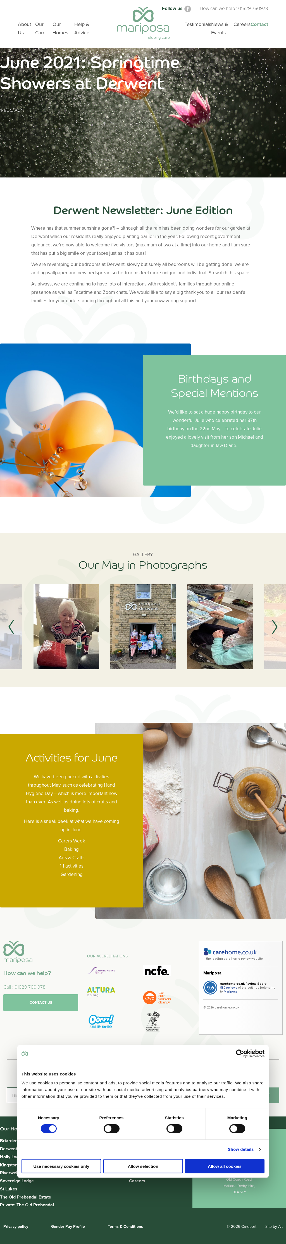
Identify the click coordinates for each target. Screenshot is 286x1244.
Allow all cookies (225, 1166)
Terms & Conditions (125, 1226)
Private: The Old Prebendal (27, 1205)
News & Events (219, 28)
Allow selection (143, 1166)
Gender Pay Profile (68, 1226)
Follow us (177, 8)
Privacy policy (15, 1226)
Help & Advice (81, 28)
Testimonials (198, 24)
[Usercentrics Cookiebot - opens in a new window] (240, 1054)
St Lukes (8, 1189)
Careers (137, 1181)
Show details (241, 1149)
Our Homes (60, 28)
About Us (24, 28)
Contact (259, 24)
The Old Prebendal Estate (25, 1197)
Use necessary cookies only (61, 1166)
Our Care (40, 28)
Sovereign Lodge (17, 1181)
